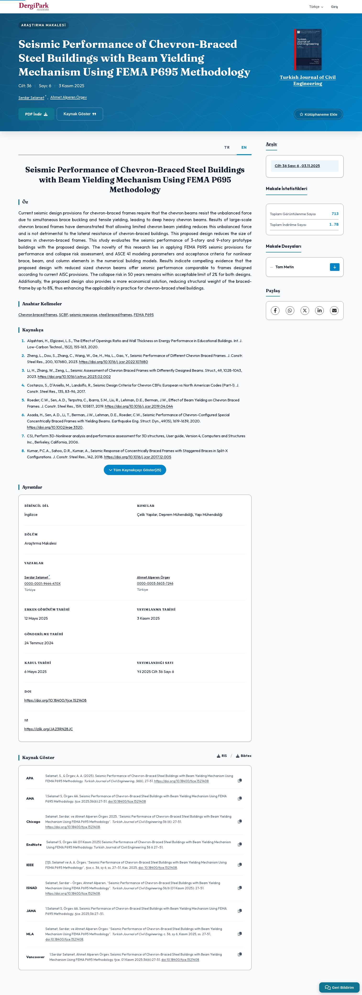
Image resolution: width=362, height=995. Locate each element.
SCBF (63, 314)
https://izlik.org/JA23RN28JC (48, 729)
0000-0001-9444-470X (42, 583)
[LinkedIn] (319, 310)
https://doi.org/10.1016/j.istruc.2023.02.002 (74, 376)
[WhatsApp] (290, 310)
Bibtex (244, 756)
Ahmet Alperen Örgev (68, 97)
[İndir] (335, 267)
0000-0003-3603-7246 (155, 583)
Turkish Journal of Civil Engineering (308, 80)
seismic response (83, 314)
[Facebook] (275, 310)
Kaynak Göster (80, 114)
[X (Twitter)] (305, 310)
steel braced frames (115, 314)
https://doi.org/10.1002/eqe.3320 (54, 427)
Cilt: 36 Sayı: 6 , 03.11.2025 (297, 166)
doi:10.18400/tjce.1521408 (127, 801)
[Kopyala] (240, 781)
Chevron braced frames (37, 314)
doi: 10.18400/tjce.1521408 (157, 867)
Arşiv (271, 144)
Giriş (334, 7)
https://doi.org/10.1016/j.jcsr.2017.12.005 (137, 456)
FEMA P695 (144, 314)
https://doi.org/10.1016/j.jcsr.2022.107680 (113, 361)
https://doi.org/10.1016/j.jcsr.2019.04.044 (139, 406)
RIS (222, 756)
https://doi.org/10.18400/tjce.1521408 (55, 700)
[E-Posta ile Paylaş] (334, 310)
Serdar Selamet (31, 97)
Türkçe (316, 7)
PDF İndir (36, 114)
